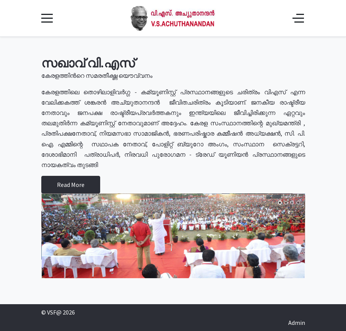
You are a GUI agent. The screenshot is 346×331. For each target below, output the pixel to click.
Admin (296, 322)
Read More (70, 184)
